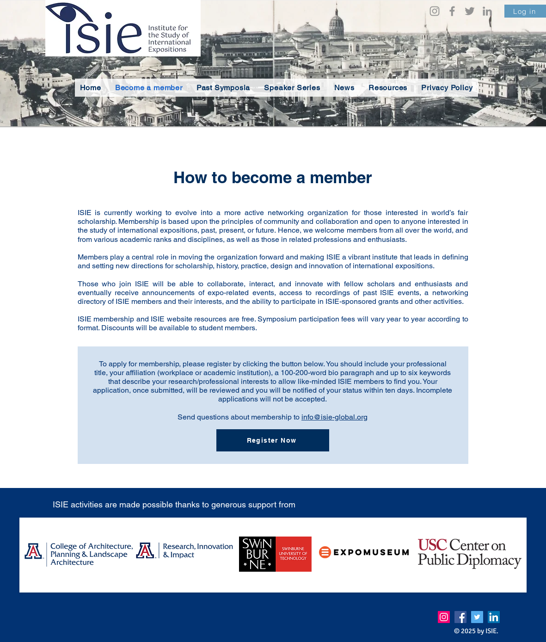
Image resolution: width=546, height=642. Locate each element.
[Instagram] (434, 11)
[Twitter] (469, 11)
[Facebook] (452, 11)
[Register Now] (272, 440)
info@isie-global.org (334, 417)
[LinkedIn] (487, 11)
